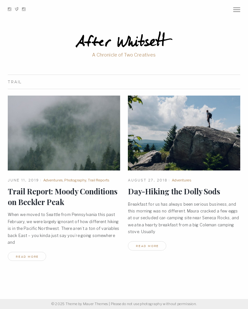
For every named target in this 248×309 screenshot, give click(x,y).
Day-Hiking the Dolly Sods (174, 191)
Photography (75, 180)
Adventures (53, 180)
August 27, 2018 (148, 180)
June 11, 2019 (23, 180)
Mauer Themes (95, 304)
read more (27, 257)
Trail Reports (98, 180)
